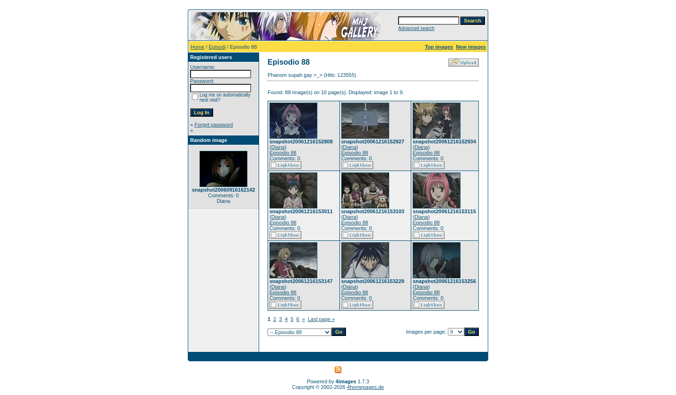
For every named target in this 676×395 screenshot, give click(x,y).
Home (197, 47)
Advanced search (416, 28)
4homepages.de (365, 387)
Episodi (217, 47)
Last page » (321, 319)
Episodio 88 (283, 153)
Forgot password (213, 124)
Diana (278, 147)
